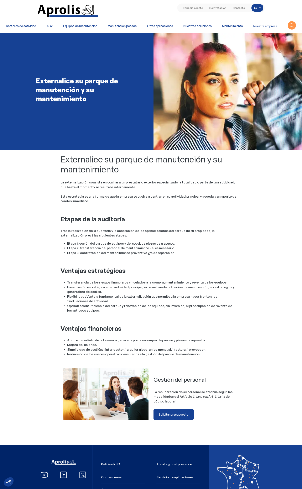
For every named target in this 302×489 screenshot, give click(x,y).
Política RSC (110, 464)
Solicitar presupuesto (173, 414)
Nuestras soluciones (197, 26)
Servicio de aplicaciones (174, 477)
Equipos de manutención (80, 26)
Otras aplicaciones (160, 26)
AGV (50, 26)
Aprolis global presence (174, 464)
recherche (292, 25)
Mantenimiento (232, 26)
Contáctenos (111, 477)
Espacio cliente (193, 8)
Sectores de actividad (21, 26)
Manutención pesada (122, 26)
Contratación (217, 8)
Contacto (239, 8)
